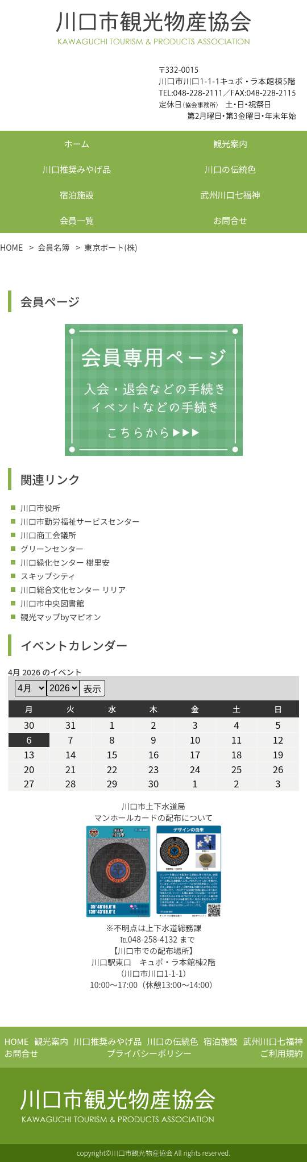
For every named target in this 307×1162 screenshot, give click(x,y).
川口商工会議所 (48, 535)
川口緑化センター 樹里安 (65, 562)
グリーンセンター (52, 548)
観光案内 (230, 144)
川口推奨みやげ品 (77, 169)
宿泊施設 (77, 195)
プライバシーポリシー (149, 1053)
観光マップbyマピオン (60, 616)
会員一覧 (77, 220)
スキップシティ (48, 576)
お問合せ (230, 220)
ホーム (77, 144)
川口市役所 (40, 507)
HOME (17, 1041)
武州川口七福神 (230, 195)
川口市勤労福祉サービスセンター (80, 521)
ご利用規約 (281, 1053)
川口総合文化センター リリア (73, 589)
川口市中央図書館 (52, 603)
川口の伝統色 (230, 169)
